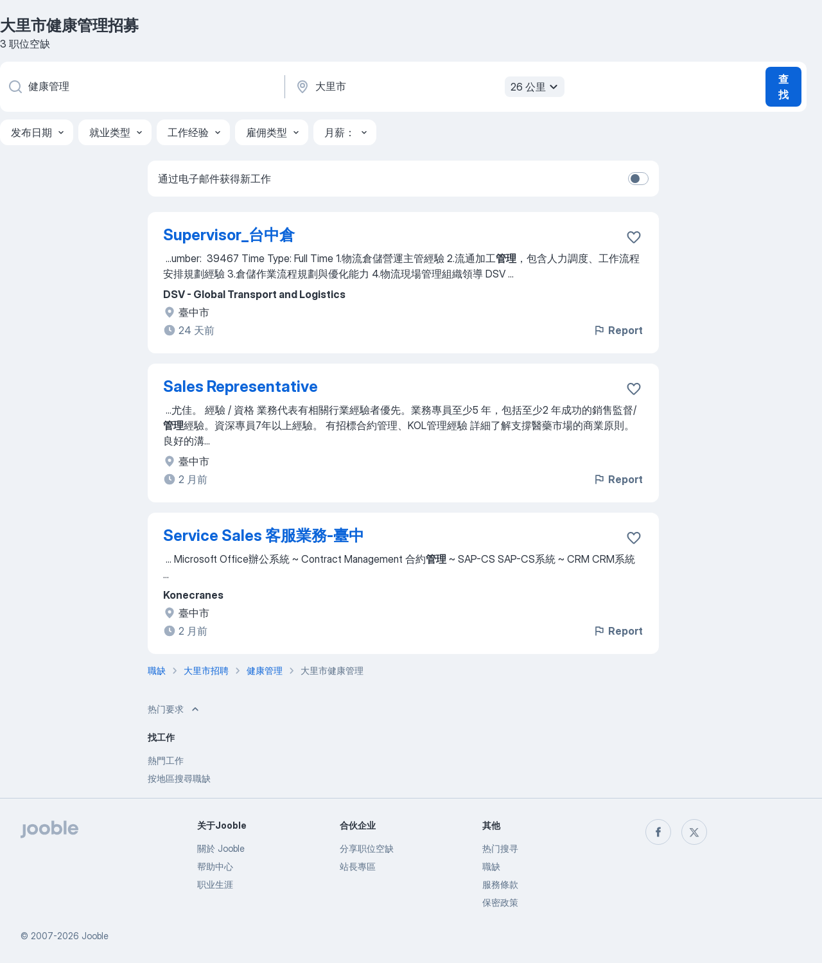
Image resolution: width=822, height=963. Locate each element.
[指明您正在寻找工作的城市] (428, 87)
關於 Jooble (221, 848)
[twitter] (694, 832)
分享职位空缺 (367, 848)
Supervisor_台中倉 (229, 234)
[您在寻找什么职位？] (141, 87)
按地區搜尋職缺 (179, 778)
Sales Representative (240, 386)
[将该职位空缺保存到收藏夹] (633, 237)
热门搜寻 (500, 848)
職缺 (491, 866)
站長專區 (358, 866)
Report (618, 330)
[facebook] (658, 832)
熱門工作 (166, 760)
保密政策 (500, 902)
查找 (783, 87)
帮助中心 (215, 866)
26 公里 (536, 86)
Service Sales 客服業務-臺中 (263, 535)
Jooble (95, 935)
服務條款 (500, 884)
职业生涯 (215, 884)
